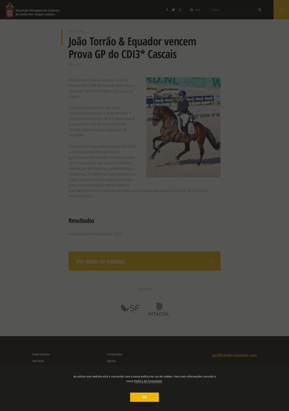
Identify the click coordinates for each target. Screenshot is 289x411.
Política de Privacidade (148, 381)
